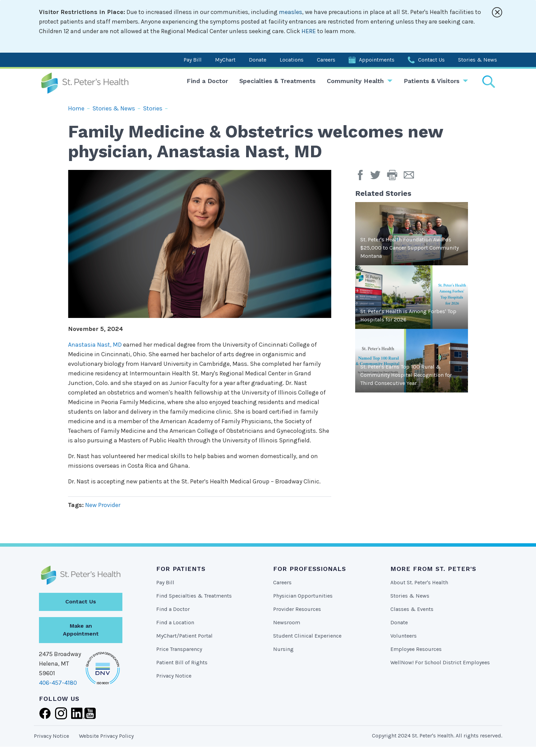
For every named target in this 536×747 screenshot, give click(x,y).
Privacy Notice (173, 675)
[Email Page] (411, 177)
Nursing (283, 649)
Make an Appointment (81, 630)
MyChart (225, 59)
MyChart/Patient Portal (184, 635)
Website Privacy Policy (106, 736)
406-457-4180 (58, 682)
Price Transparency (179, 649)
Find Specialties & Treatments (194, 595)
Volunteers (403, 635)
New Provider (102, 505)
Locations (292, 59)
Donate (257, 59)
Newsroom (286, 622)
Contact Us (431, 59)
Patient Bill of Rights (181, 662)
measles (290, 12)
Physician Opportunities (303, 595)
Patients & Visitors (431, 80)
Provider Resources (297, 609)
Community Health (355, 80)
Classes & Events (411, 609)
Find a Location (175, 622)
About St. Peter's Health (419, 582)
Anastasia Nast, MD (95, 344)
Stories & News (477, 59)
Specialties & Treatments (277, 80)
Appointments (376, 59)
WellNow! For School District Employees (440, 662)
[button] (395, 177)
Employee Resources (416, 649)
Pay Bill (193, 59)
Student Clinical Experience (307, 635)
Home (76, 108)
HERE (309, 31)
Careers (326, 59)
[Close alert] (497, 12)
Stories (152, 108)
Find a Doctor (207, 80)
